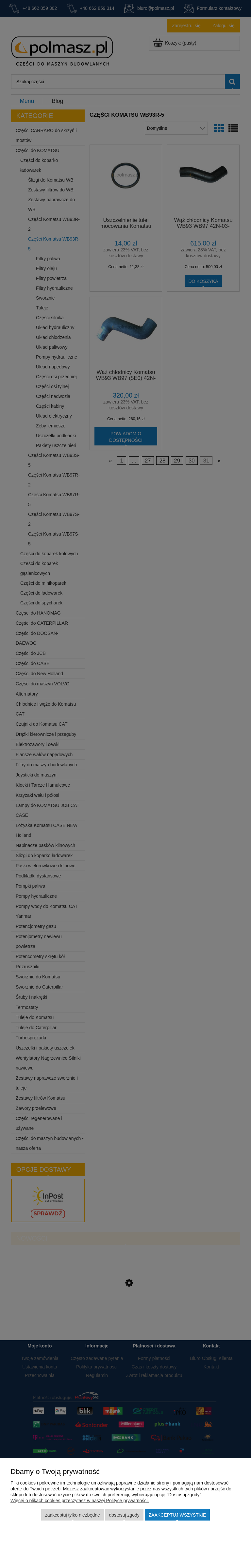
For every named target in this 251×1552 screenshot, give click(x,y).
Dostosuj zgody (124, 1515)
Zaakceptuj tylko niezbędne (72, 1515)
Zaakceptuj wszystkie (177, 1515)
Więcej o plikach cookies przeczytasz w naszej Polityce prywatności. (79, 1500)
